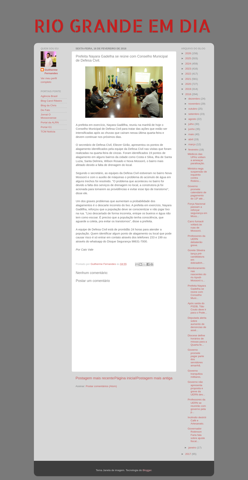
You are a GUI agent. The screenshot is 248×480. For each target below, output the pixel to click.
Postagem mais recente (95, 378)
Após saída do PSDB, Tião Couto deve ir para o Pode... (197, 308)
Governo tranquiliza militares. (195, 373)
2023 (188, 68)
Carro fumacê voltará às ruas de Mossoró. (196, 226)
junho (191, 129)
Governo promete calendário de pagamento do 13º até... (197, 192)
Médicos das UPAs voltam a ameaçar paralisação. (197, 159)
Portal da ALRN (50, 122)
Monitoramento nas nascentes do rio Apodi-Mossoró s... (197, 274)
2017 (188, 454)
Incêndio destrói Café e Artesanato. (197, 420)
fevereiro (193, 149)
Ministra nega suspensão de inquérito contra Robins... (197, 175)
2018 (188, 94)
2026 (188, 53)
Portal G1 (46, 127)
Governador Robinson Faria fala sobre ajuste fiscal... (196, 435)
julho (191, 124)
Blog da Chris (48, 105)
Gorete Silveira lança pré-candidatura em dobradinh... (196, 256)
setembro (194, 113)
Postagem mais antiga (154, 378)
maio (191, 134)
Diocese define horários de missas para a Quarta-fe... (197, 340)
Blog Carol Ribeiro (51, 100)
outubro (193, 108)
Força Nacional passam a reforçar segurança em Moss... (197, 210)
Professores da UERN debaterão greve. (196, 240)
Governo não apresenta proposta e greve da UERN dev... (196, 388)
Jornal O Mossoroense (48, 116)
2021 (188, 78)
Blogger (147, 470)
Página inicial (125, 378)
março (192, 144)
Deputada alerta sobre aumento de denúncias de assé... (197, 324)
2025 (188, 58)
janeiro (192, 447)
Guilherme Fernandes (51, 71)
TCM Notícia (48, 131)
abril (191, 139)
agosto (192, 119)
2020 (188, 83)
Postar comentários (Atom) (101, 386)
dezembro (194, 98)
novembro (194, 103)
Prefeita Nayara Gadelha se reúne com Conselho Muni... (197, 292)
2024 (188, 63)
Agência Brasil (49, 96)
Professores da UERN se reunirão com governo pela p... (197, 406)
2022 (188, 73)
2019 (188, 89)
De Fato (45, 110)
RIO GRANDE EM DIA (122, 25)
